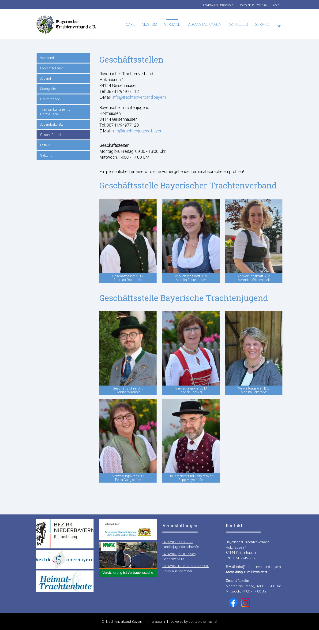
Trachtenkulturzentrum (252, 5)
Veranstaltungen (204, 24)
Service (262, 24)
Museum (149, 24)
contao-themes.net (203, 621)
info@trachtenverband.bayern (139, 97)
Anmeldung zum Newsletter (246, 572)
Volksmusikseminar (185, 568)
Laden (275, 5)
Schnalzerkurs (178, 556)
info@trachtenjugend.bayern (138, 130)
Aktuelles (238, 24)
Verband (172, 24)
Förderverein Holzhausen (218, 5)
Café (130, 24)
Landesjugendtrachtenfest (182, 544)
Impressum (156, 621)
